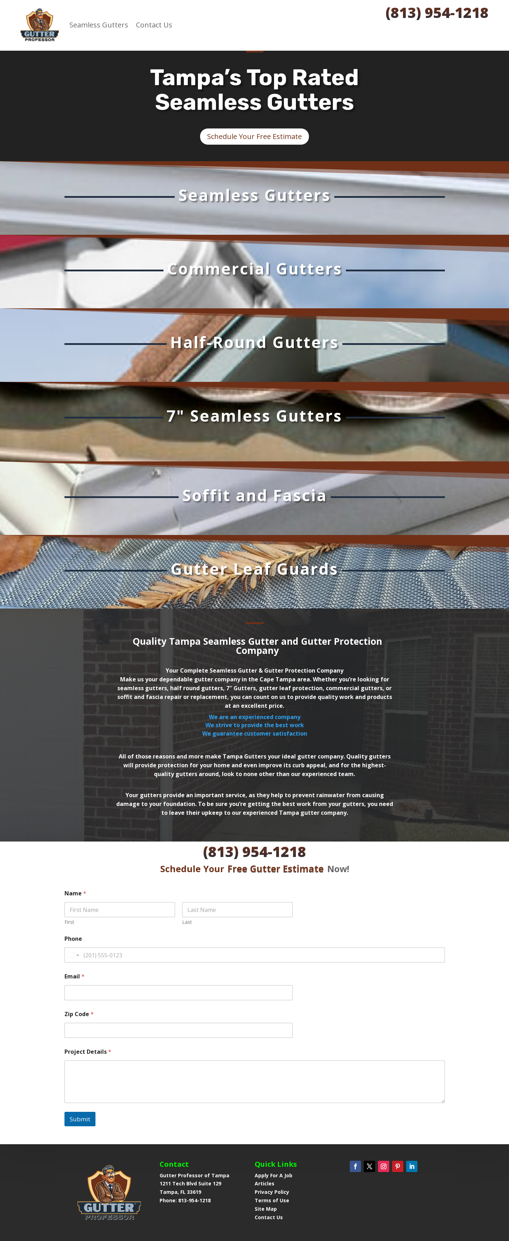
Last (187, 867)
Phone (73, 884)
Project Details (87, 997)
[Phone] (254, 900)
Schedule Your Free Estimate (254, 136)
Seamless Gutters (98, 25)
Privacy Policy (272, 1192)
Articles (264, 1183)
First (69, 867)
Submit (80, 1064)
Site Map (266, 1208)
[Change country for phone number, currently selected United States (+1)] (72, 900)
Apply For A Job (273, 1175)
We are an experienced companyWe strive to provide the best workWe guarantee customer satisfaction (254, 725)
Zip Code (79, 959)
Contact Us (154, 25)
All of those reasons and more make (170, 756)
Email (74, 922)
